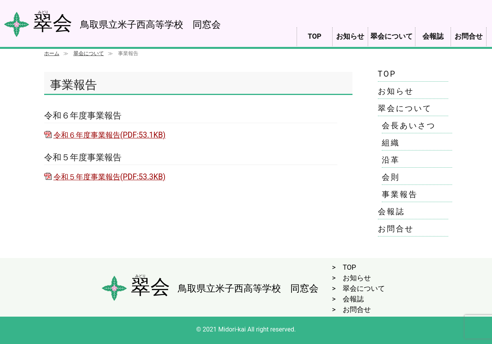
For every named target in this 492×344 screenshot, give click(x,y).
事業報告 (400, 194)
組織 (391, 142)
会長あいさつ (409, 125)
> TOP (344, 267)
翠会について (391, 36)
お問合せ (468, 36)
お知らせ (350, 36)
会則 (391, 177)
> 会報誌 (348, 299)
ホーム (51, 53)
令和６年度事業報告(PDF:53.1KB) (110, 135)
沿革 (391, 160)
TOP (315, 36)
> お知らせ (351, 278)
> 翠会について (358, 288)
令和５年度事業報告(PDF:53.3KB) (110, 176)
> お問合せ (351, 309)
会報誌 (433, 36)
